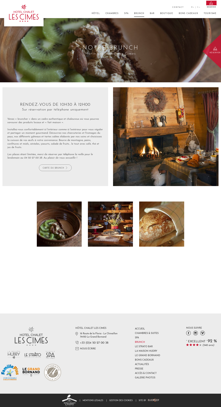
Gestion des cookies (121, 401)
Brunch (139, 15)
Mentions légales (93, 401)
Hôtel (96, 13)
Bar (152, 13)
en (198, 7)
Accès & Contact (146, 373)
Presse (139, 369)
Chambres (112, 13)
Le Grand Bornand (147, 355)
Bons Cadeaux (188, 15)
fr (192, 7)
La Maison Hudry (146, 351)
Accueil (140, 329)
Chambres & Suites (147, 333)
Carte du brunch (55, 167)
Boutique (166, 13)
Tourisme (210, 13)
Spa (126, 13)
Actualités (142, 364)
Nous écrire (85, 348)
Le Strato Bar (144, 346)
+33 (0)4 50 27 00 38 (94, 342)
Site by (149, 401)
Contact (178, 7)
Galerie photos (145, 378)
